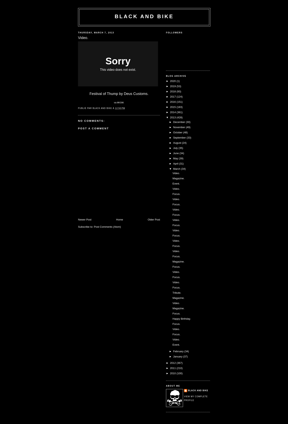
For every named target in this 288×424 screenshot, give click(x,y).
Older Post (154, 219)
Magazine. (178, 178)
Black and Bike (144, 16)
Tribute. (176, 292)
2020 (173, 81)
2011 (173, 368)
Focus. (176, 194)
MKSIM (120, 103)
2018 (173, 91)
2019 (173, 86)
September (180, 137)
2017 (173, 96)
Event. (176, 183)
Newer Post (84, 219)
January (178, 356)
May (176, 158)
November (179, 127)
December (179, 122)
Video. (176, 173)
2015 (173, 107)
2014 (173, 112)
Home (119, 219)
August (177, 142)
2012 (173, 362)
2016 (173, 101)
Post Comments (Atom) (107, 226)
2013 (173, 117)
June (176, 153)
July (176, 148)
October (178, 132)
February (178, 351)
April (176, 163)
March (177, 168)
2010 (173, 373)
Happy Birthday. (181, 318)
